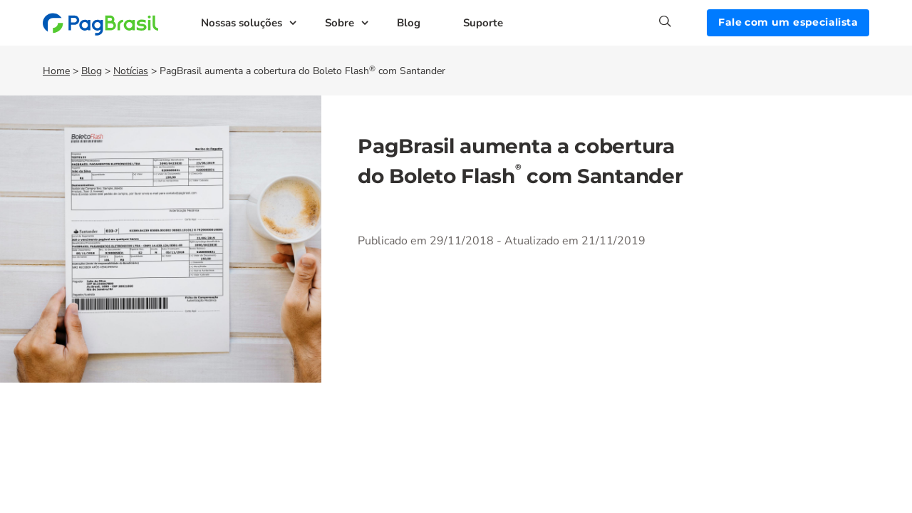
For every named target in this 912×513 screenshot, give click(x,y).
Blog (408, 23)
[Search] (683, 21)
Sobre (339, 23)
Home (56, 71)
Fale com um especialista (788, 22)
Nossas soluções (241, 23)
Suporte (483, 23)
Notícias (130, 71)
